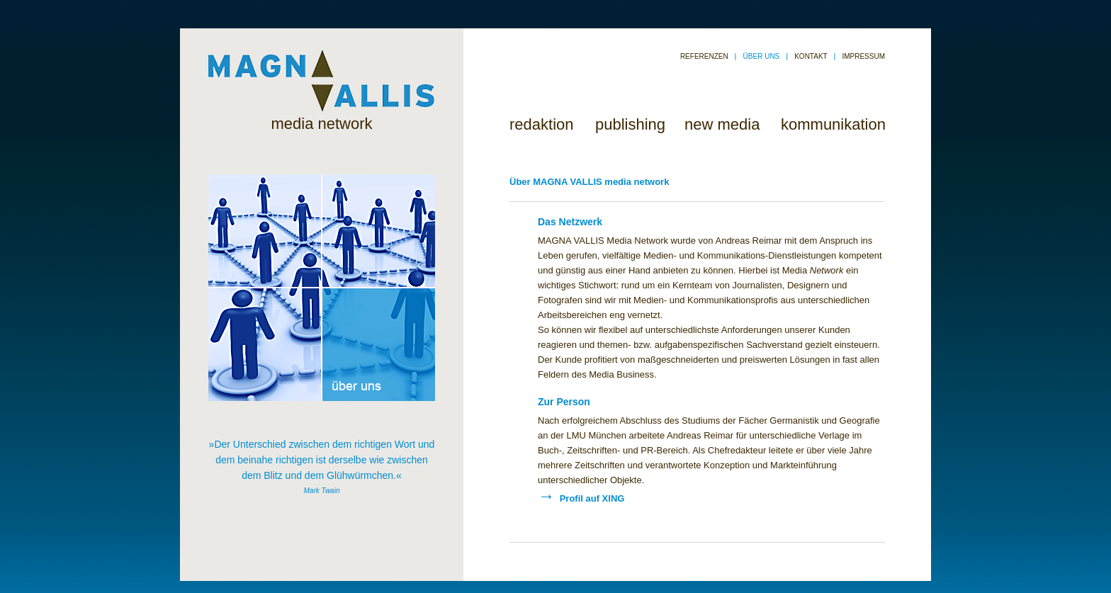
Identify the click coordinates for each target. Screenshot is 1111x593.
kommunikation (833, 124)
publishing (630, 124)
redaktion (541, 124)
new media (722, 124)
